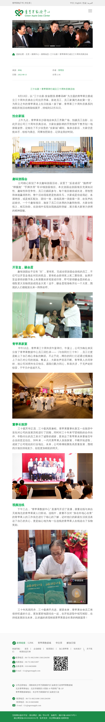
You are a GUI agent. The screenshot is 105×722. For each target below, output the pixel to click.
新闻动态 (45, 54)
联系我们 (50, 649)
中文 (72, 3)
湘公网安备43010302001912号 (26, 718)
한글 (84, 3)
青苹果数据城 (44, 643)
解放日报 (71, 643)
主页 (27, 54)
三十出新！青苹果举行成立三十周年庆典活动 (69, 54)
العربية (90, 3)
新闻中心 (35, 54)
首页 (26, 649)
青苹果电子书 (18, 3)
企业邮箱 (37, 649)
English (78, 3)
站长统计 (77, 649)
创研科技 (65, 718)
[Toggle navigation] (54, 10)
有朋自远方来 (25, 652)
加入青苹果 (64, 649)
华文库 (28, 3)
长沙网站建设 (55, 718)
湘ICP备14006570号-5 (67, 715)
